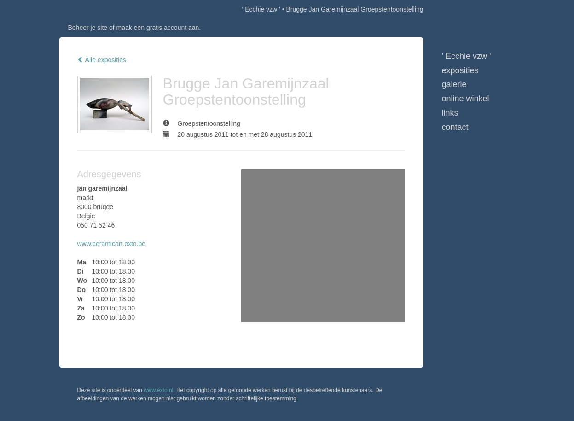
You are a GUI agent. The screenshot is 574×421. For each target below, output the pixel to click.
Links (450, 112)
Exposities (460, 70)
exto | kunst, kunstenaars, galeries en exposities (85, 9)
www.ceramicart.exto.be (111, 243)
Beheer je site (88, 27)
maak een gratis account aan (157, 27)
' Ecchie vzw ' (261, 9)
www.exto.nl (158, 390)
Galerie (454, 84)
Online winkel (465, 98)
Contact (455, 127)
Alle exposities (102, 60)
